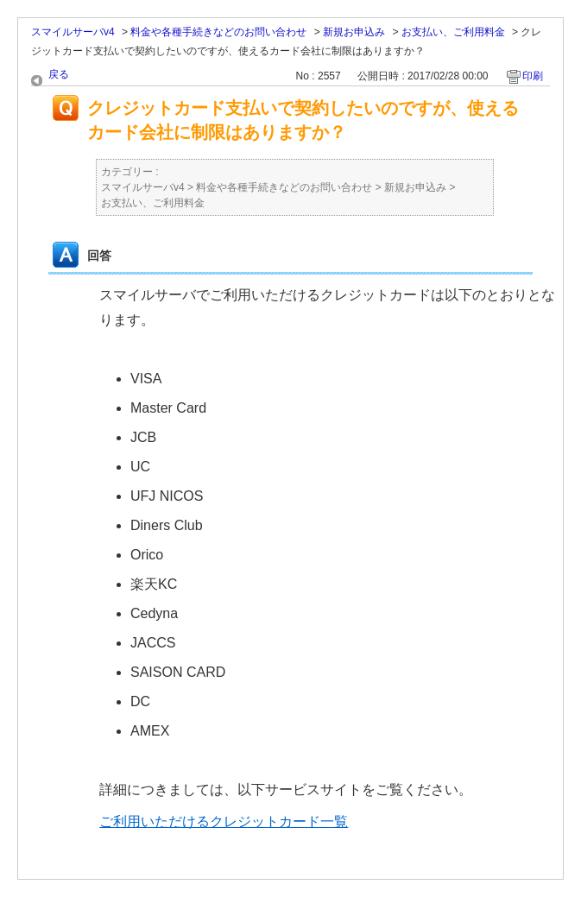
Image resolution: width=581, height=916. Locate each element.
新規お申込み (354, 32)
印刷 (532, 76)
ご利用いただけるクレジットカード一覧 (223, 821)
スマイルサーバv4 (73, 32)
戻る (58, 74)
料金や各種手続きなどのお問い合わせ (218, 32)
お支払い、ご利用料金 (453, 32)
